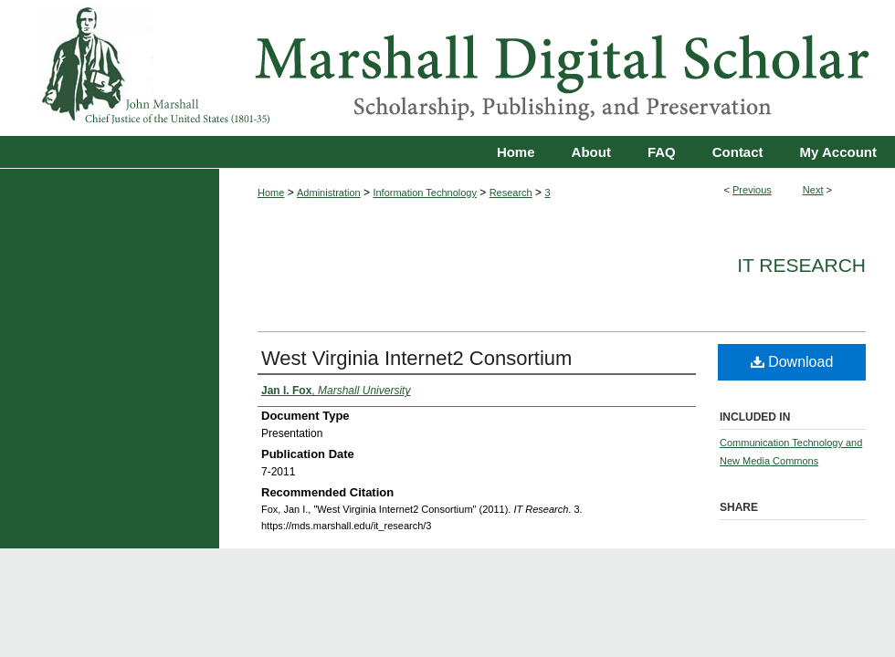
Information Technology (425, 192)
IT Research (801, 265)
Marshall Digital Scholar (447, 68)
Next (813, 189)
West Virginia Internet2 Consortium (416, 358)
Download (792, 362)
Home (271, 192)
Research (511, 192)
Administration (329, 192)
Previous (752, 189)
